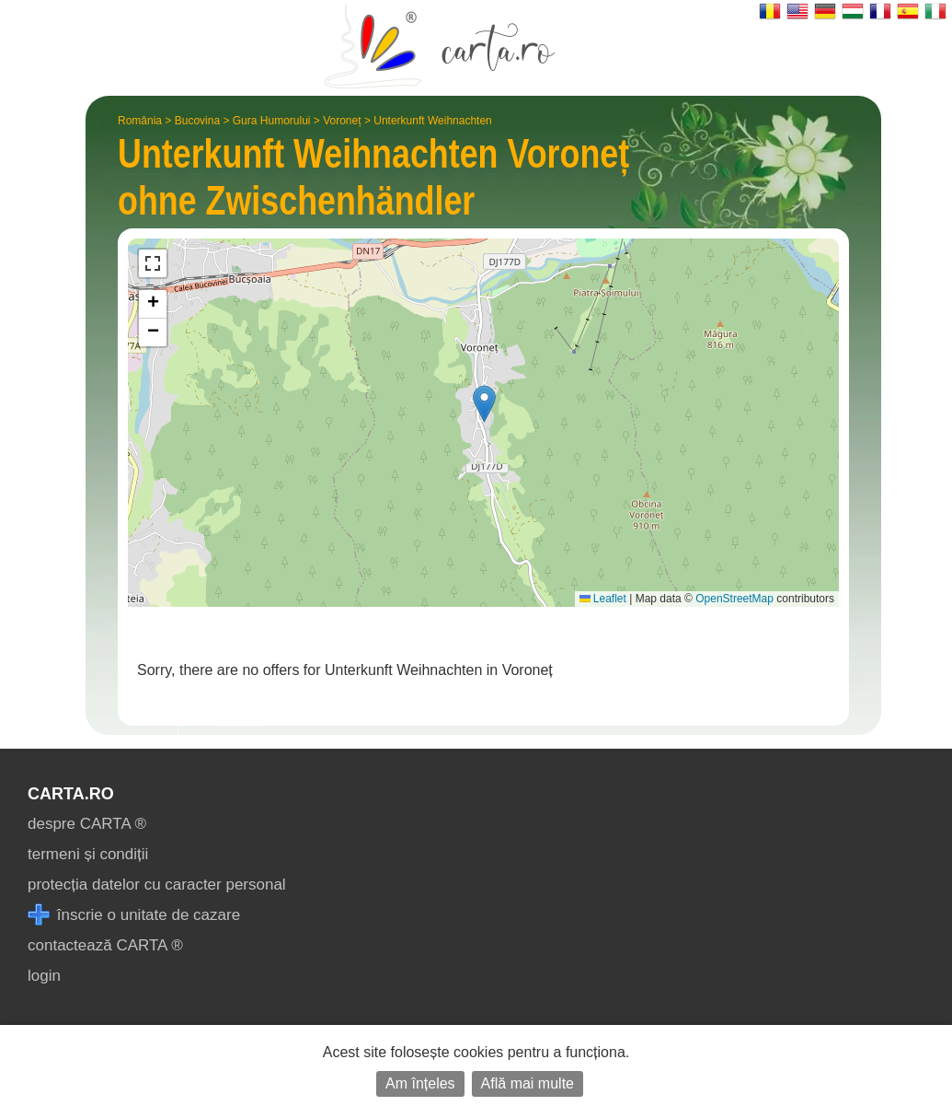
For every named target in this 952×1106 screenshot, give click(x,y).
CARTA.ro (71, 794)
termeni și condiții (88, 854)
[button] (484, 404)
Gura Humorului (272, 120)
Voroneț (342, 120)
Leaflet (602, 598)
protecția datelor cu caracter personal (157, 884)
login (44, 975)
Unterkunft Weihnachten (432, 120)
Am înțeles (420, 1083)
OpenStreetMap (734, 598)
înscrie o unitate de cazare (134, 915)
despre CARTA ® (87, 823)
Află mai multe (527, 1083)
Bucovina (197, 120)
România (140, 120)
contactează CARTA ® (105, 945)
